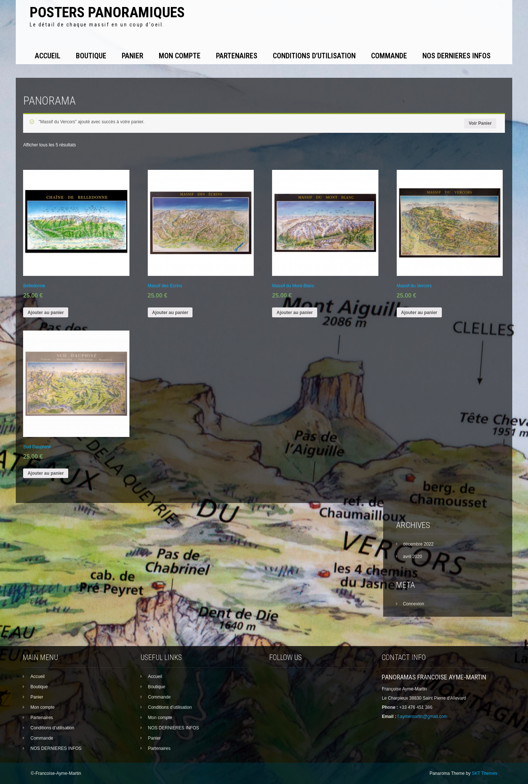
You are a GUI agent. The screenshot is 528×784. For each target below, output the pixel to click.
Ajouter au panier (45, 312)
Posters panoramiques (107, 12)
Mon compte (180, 55)
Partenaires (236, 55)
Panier (132, 55)
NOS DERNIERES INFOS (456, 55)
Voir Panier (480, 123)
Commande (389, 55)
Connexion (413, 603)
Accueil (47, 55)
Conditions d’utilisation (314, 55)
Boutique (91, 55)
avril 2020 (412, 556)
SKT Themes (485, 773)
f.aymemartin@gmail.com (422, 716)
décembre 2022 (418, 544)
